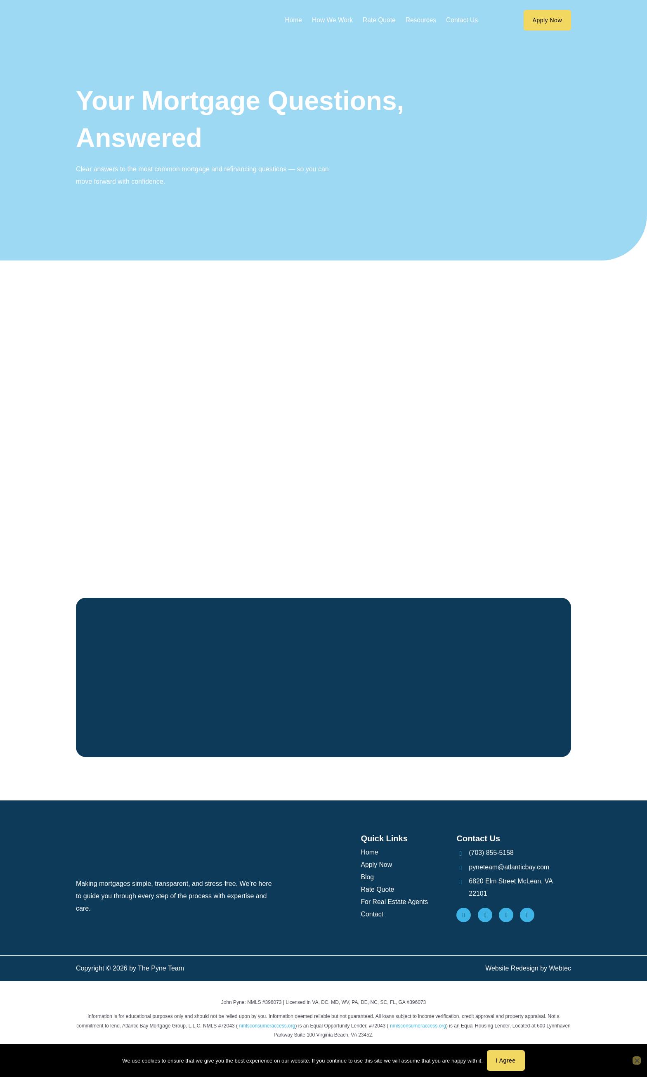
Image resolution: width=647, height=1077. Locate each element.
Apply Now (376, 865)
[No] (637, 1060)
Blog (367, 877)
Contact (372, 914)
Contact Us (463, 20)
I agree (506, 1060)
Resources (421, 20)
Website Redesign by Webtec (528, 969)
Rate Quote (379, 20)
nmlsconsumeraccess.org (267, 1027)
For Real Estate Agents (395, 902)
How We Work (331, 20)
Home (291, 20)
